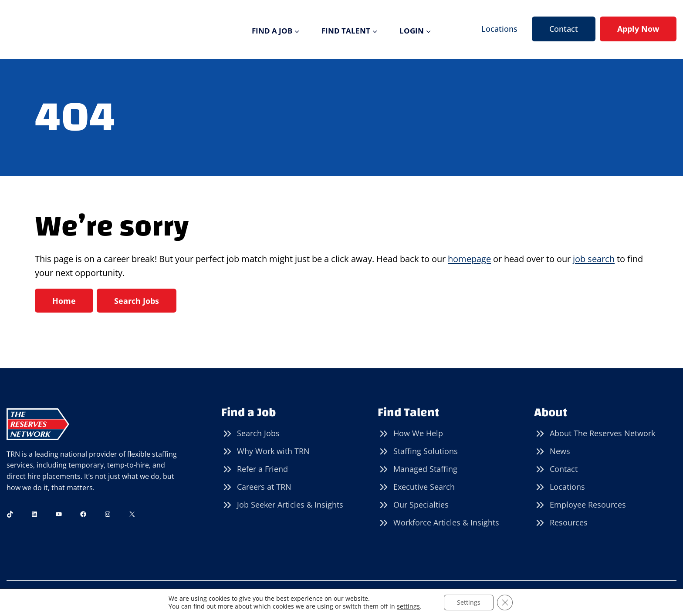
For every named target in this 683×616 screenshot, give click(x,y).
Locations (499, 29)
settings (408, 606)
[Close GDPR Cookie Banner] (505, 602)
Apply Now (638, 29)
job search (594, 259)
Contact (563, 29)
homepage (469, 259)
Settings (468, 602)
